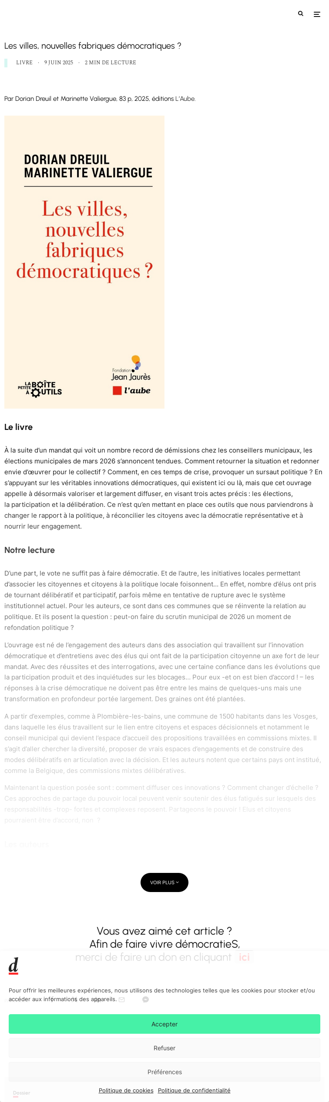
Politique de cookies (126, 1090)
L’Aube (184, 99)
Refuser (164, 1048)
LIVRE (24, 63)
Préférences (165, 1071)
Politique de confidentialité (194, 1090)
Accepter (164, 1024)
